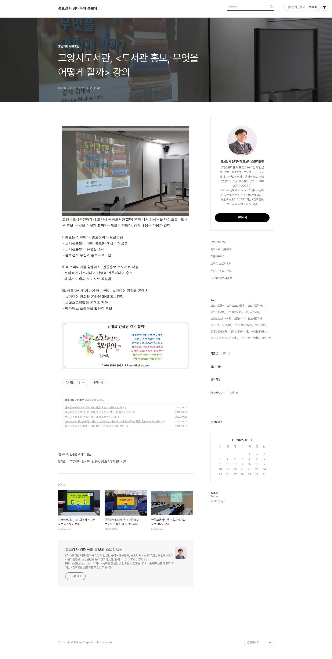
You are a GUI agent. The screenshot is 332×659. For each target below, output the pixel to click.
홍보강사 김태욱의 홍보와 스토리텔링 (81, 8)
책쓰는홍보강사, (259, 331)
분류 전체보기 (218, 242)
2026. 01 (242, 440)
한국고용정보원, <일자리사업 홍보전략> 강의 (90, 416)
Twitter (233, 392)
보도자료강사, (255, 318)
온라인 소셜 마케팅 (221, 270)
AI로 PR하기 (217, 256)
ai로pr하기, (240, 318)
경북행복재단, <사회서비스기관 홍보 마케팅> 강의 (93, 407)
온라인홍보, (261, 325)
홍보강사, (234, 337)
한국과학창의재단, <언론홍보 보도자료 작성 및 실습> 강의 (98, 412)
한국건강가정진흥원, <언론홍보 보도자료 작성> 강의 (95, 426)
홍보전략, (215, 325)
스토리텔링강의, (235, 312)
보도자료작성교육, (243, 325)
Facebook (217, 392)
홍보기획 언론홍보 (74, 400)
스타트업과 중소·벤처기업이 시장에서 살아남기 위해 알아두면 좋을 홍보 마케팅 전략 (112, 421)
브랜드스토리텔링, (236, 305)
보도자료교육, (252, 312)
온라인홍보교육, (218, 331)
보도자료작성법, (256, 305)
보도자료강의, (217, 305)
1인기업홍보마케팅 (221, 278)
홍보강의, (227, 325)
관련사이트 (253, 642)
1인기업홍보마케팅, (239, 331)
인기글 (226, 353)
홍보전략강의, (217, 312)
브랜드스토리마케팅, (221, 318)
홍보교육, (267, 337)
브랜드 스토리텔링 (221, 263)
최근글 (214, 353)
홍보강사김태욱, (218, 337)
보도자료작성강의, (250, 337)
